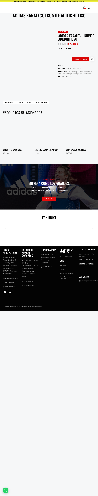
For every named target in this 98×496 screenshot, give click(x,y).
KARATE (70, 74)
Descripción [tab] (16, 108)
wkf (92, 78)
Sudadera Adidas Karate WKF (46, 156)
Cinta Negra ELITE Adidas (76, 156)
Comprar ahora (83, 59)
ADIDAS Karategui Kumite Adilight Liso (80, 76)
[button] (60, 64)
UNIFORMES (78, 74)
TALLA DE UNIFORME (64, 48)
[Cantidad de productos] (64, 59)
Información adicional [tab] (43, 108)
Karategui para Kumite (82, 78)
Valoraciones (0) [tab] (70, 108)
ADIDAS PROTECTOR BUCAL (12, 156)
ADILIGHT (61, 78)
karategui (69, 78)
